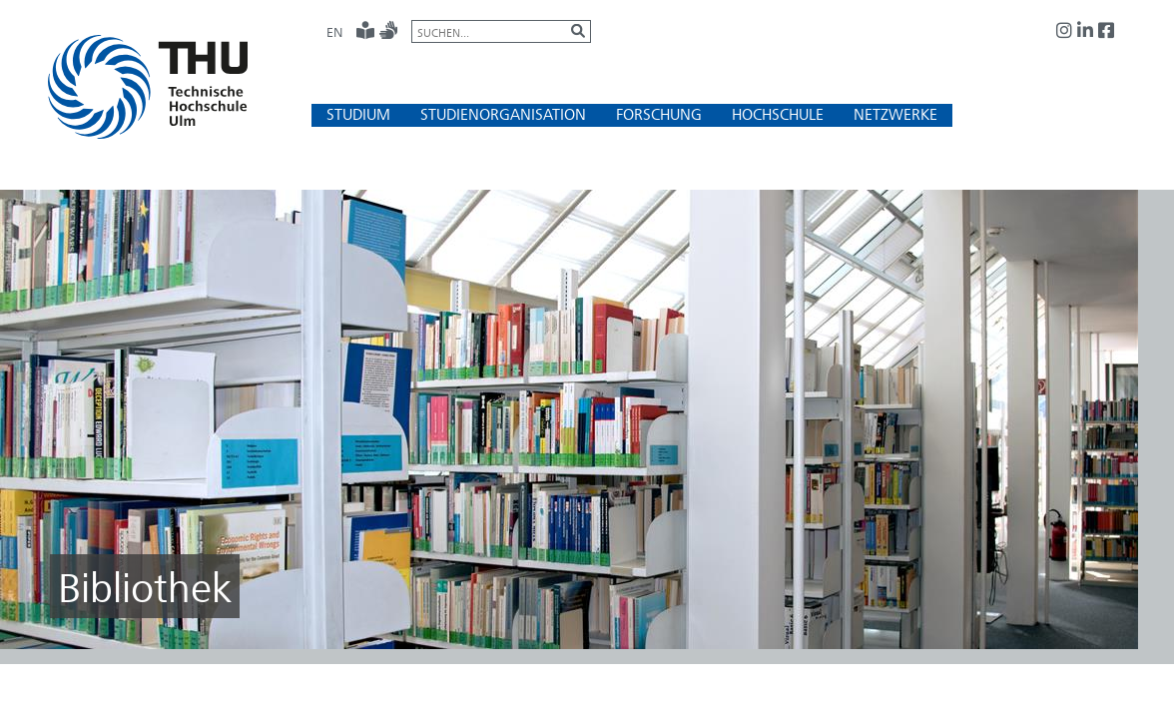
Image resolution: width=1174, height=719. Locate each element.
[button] (358, 114)
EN (334, 32)
